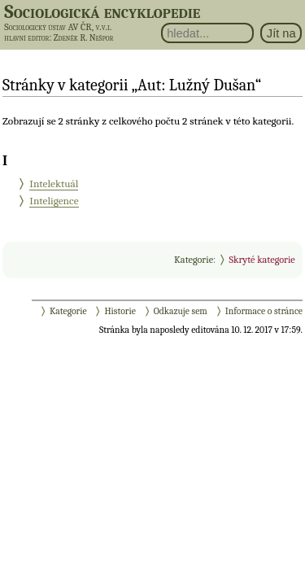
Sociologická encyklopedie (102, 11)
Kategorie (193, 259)
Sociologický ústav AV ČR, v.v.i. (57, 27)
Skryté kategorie (261, 259)
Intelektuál (53, 183)
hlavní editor (26, 38)
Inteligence (53, 201)
